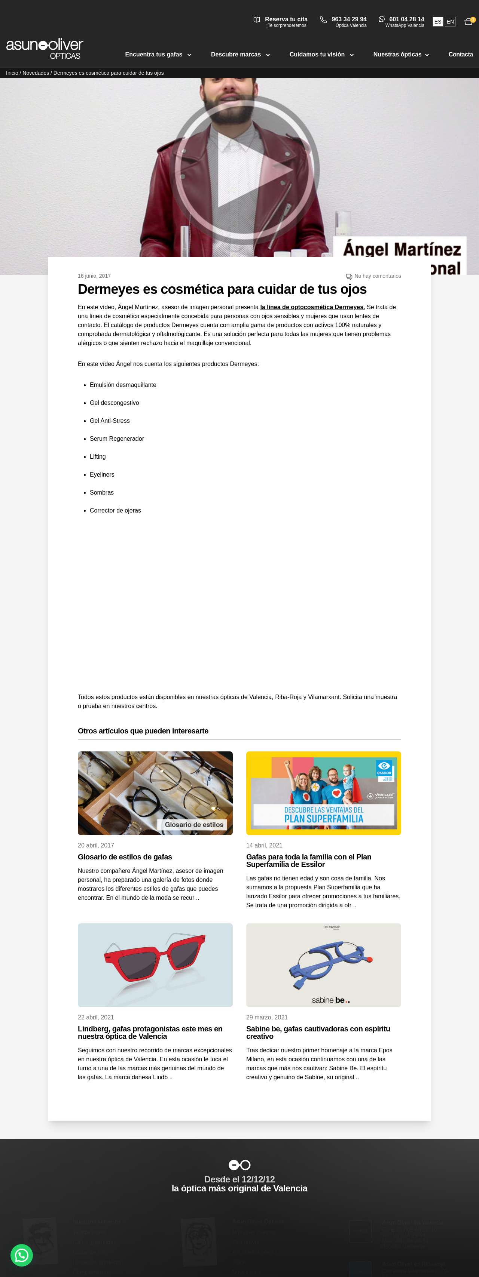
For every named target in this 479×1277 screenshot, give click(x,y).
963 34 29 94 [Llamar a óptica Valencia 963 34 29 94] (349, 19)
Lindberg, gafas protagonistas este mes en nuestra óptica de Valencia (150, 1032)
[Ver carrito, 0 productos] (468, 21)
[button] (21, 1255)
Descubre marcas (241, 54)
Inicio (12, 73)
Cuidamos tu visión (323, 54)
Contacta (461, 54)
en (450, 22)
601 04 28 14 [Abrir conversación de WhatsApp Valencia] (406, 19)
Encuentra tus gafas (159, 54)
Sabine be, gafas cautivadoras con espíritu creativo (318, 1032)
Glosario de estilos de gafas (125, 857)
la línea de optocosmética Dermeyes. (312, 307)
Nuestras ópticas (402, 54)
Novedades (35, 73)
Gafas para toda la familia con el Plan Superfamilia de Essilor (308, 860)
